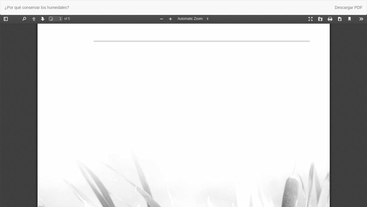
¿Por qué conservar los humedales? (37, 7)
